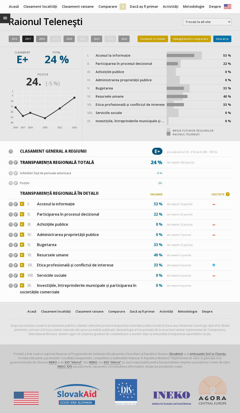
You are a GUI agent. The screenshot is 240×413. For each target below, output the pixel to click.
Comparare (107, 6)
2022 (96, 39)
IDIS (69, 367)
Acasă (14, 6)
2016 (14, 39)
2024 (124, 39)
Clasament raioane (78, 6)
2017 (28, 39)
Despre (215, 6)
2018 (42, 39)
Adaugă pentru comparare (190, 39)
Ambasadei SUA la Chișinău (208, 354)
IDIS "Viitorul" (73, 362)
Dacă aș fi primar (144, 6)
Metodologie (193, 6)
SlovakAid (175, 354)
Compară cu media (152, 39)
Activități (170, 6)
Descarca (222, 39)
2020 (69, 39)
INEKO (53, 362)
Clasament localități (40, 6)
